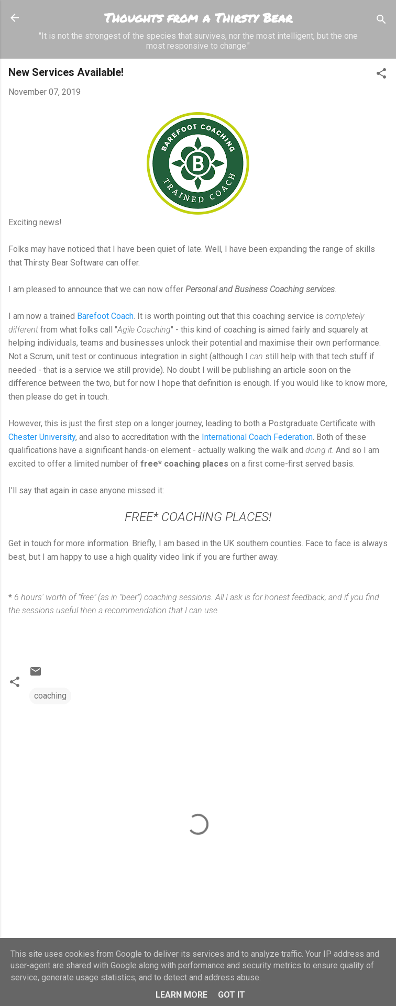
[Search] (381, 21)
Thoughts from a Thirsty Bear (198, 17)
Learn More (181, 995)
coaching (50, 696)
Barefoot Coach (105, 316)
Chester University (41, 437)
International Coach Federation (257, 437)
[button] (381, 75)
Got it (231, 995)
